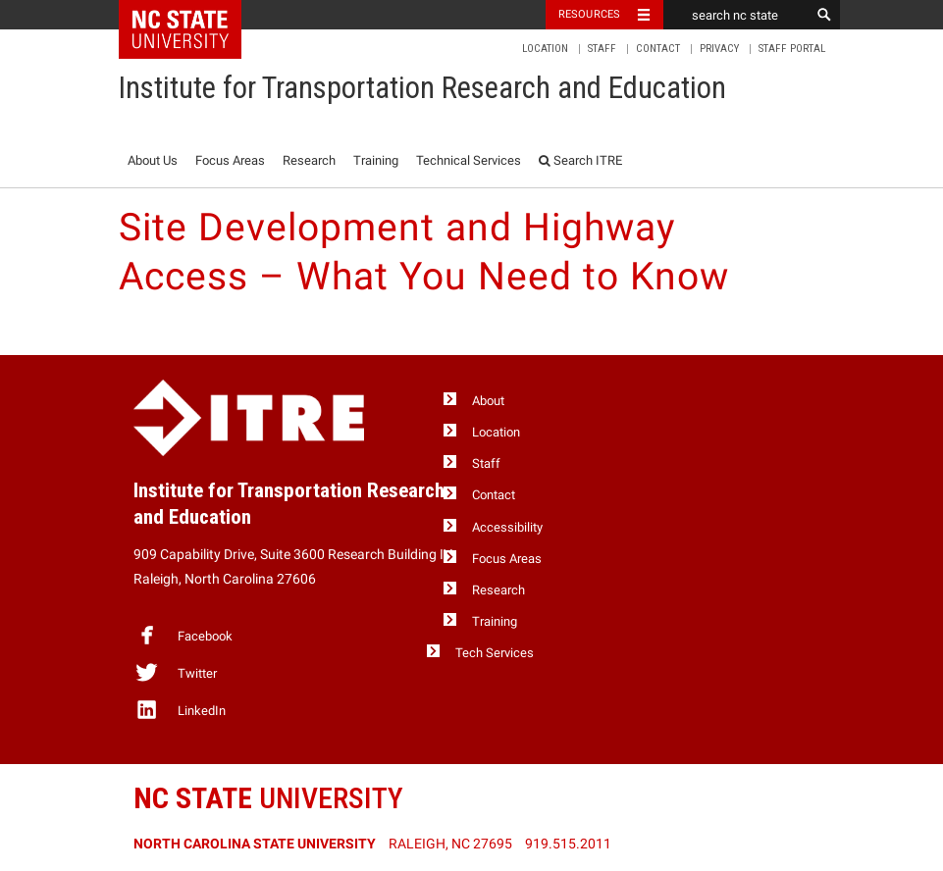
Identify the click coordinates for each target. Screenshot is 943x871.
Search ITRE (580, 160)
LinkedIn (180, 709)
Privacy (719, 48)
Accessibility (507, 527)
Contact (658, 48)
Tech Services (494, 652)
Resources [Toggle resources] (589, 14)
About (488, 400)
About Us (153, 160)
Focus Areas (230, 160)
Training (375, 160)
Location (545, 48)
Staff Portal (792, 48)
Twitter (175, 672)
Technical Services (468, 160)
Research (309, 160)
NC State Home (192, 15)
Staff (602, 48)
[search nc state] (737, 14)
